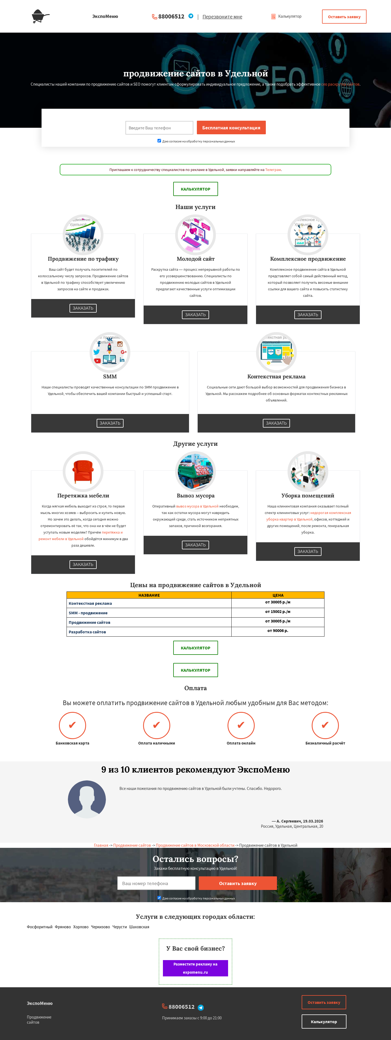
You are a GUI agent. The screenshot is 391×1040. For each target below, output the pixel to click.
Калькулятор (286, 16)
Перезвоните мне (222, 16)
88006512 (171, 16)
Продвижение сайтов (132, 845)
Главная (101, 845)
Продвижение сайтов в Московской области (195, 845)
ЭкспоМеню (40, 1003)
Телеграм (273, 169)
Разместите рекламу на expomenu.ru (195, 968)
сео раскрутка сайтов (340, 84)
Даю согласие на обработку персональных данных (196, 141)
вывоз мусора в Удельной (197, 506)
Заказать (83, 308)
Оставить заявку (344, 16)
